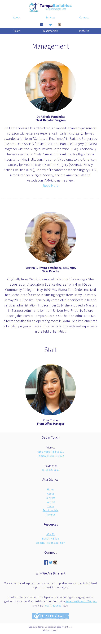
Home (50, 489)
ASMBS (50, 534)
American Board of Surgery (81, 601)
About (16, 17)
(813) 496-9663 (50, 469)
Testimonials (50, 31)
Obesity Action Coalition (50, 542)
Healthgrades (53, 605)
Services (50, 17)
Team (17, 31)
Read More (50, 185)
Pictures (84, 31)
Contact (84, 17)
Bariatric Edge (50, 538)
